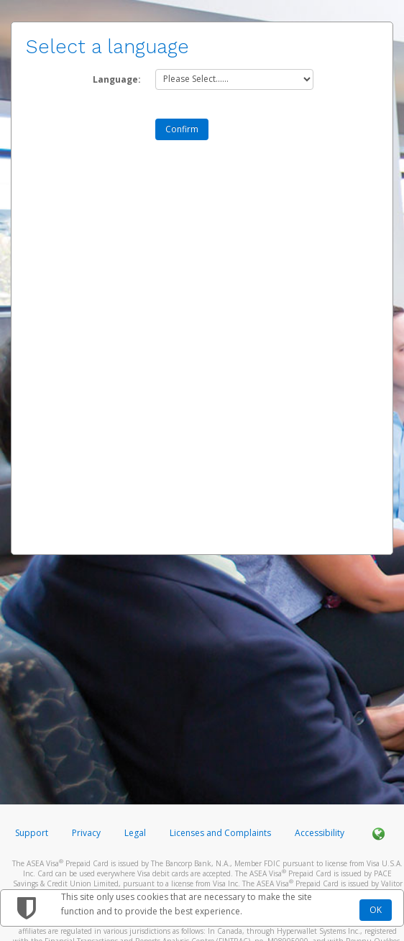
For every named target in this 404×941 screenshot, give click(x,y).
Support (31, 833)
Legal (135, 833)
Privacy (86, 833)
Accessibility (319, 833)
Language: (117, 79)
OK (375, 910)
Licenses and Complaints (221, 833)
